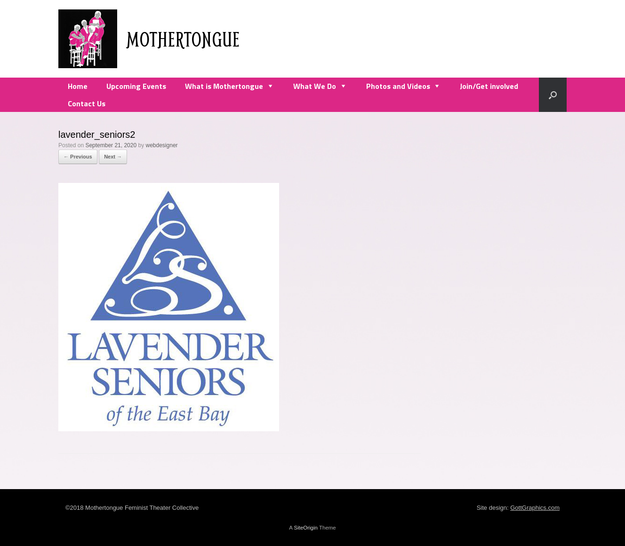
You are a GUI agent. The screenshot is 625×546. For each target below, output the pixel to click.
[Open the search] (553, 95)
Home (78, 86)
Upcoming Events (136, 86)
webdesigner (162, 145)
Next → (113, 156)
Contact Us (86, 103)
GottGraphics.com (535, 507)
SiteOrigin (306, 527)
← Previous (78, 156)
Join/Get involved (489, 86)
